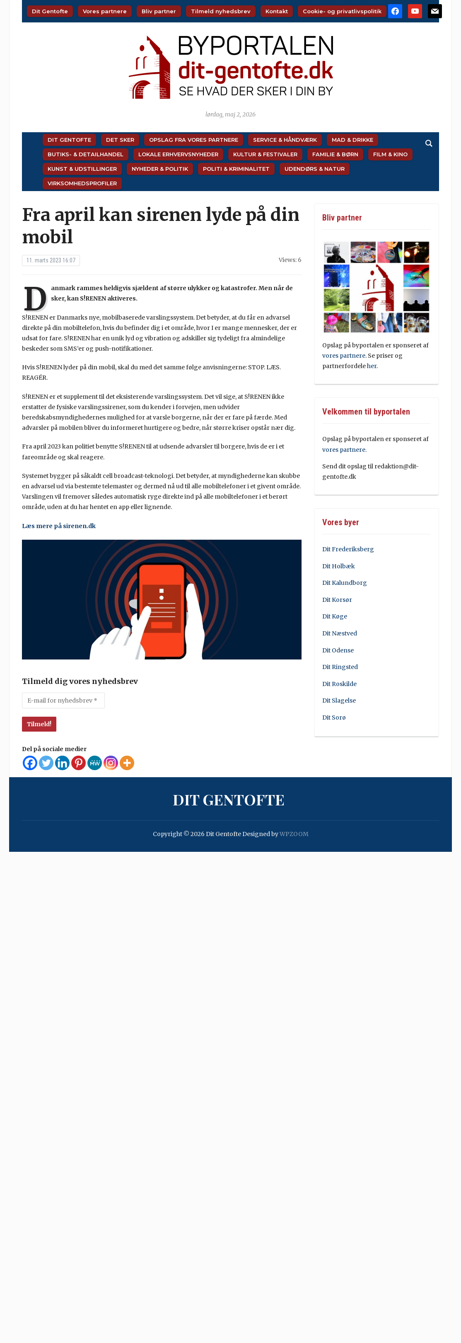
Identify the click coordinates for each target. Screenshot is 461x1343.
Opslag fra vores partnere (193, 139)
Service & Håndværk (285, 139)
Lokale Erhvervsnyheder (178, 154)
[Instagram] (111, 763)
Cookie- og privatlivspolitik (342, 11)
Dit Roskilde (339, 684)
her (372, 366)
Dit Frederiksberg (348, 549)
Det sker (120, 139)
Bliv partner (159, 11)
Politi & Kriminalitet (236, 168)
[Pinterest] (78, 763)
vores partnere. (344, 449)
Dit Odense (338, 650)
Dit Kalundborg (344, 583)
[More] (127, 763)
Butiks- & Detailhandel (85, 154)
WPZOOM (294, 834)
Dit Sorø (334, 717)
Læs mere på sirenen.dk (59, 526)
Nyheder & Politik (160, 168)
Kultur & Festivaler (265, 154)
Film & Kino (390, 154)
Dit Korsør (337, 600)
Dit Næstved (339, 633)
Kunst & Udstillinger (82, 168)
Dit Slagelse (339, 700)
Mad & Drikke (352, 139)
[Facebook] (30, 763)
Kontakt (276, 11)
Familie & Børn (335, 154)
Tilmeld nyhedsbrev (221, 11)
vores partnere (343, 355)
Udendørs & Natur (315, 168)
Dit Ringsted (340, 667)
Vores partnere (105, 11)
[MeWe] (94, 763)
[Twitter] (46, 763)
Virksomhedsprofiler (82, 183)
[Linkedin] (62, 763)
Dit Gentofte (50, 11)
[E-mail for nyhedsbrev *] (63, 700)
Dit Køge (334, 616)
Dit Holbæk (338, 566)
